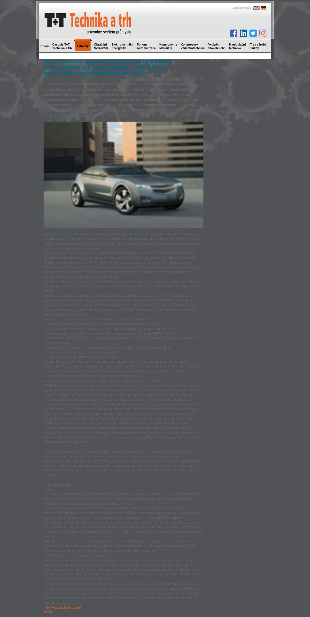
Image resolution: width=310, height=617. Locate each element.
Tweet (48, 612)
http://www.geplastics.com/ (62, 607)
